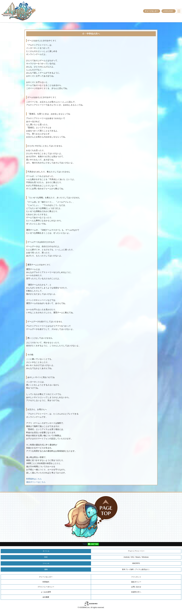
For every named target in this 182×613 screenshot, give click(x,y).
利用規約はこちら (34, 479)
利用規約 (46, 582)
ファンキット (136, 577)
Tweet (85, 544)
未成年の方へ (136, 592)
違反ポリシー (136, 582)
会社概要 (46, 597)
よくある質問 (46, 592)
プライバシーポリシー (46, 587)
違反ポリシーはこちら (36, 482)
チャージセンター (151, 11)
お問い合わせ (136, 587)
